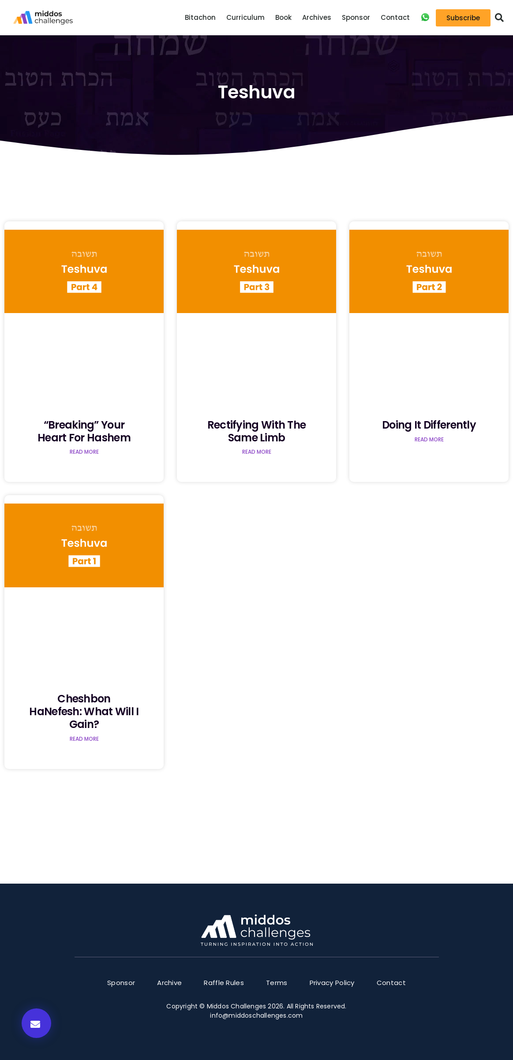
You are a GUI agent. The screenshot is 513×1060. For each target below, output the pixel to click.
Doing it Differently (429, 425)
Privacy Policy (332, 982)
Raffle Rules (224, 982)
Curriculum (245, 17)
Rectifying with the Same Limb (256, 431)
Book (283, 17)
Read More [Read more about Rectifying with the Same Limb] (256, 451)
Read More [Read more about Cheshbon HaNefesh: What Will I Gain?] (84, 739)
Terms (277, 982)
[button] (499, 17)
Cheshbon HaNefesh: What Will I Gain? (84, 711)
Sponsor (356, 17)
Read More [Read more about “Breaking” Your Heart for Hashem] (84, 451)
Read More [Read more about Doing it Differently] (429, 439)
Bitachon (200, 17)
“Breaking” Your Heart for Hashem (84, 431)
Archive (169, 982)
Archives (316, 17)
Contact (395, 17)
